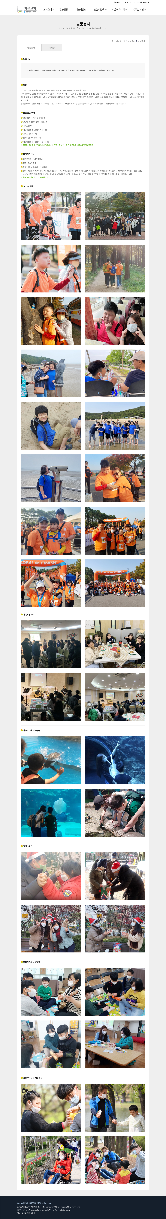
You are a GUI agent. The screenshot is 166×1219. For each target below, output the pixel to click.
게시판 (52, 47)
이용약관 (20, 1213)
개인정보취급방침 (29, 1213)
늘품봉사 (131, 40)
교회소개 (47, 9)
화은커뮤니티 (118, 9)
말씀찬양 (63, 9)
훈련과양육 (99, 9)
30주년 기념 (138, 9)
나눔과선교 (81, 9)
